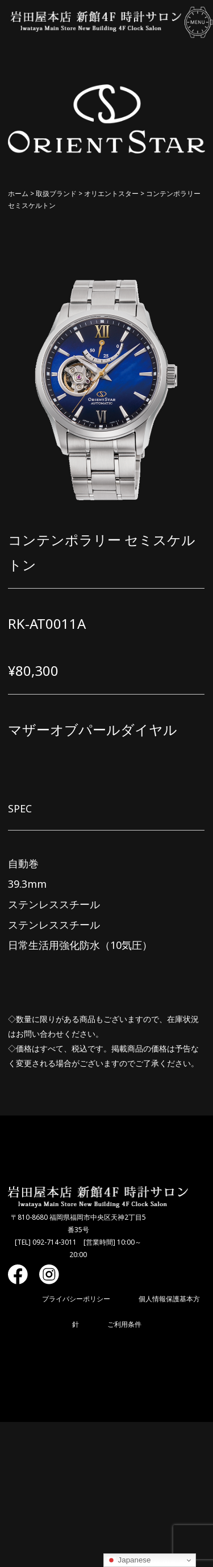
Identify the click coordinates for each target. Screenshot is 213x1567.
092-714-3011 (54, 1242)
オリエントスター (111, 193)
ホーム (18, 193)
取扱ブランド (56, 193)
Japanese (129, 1560)
